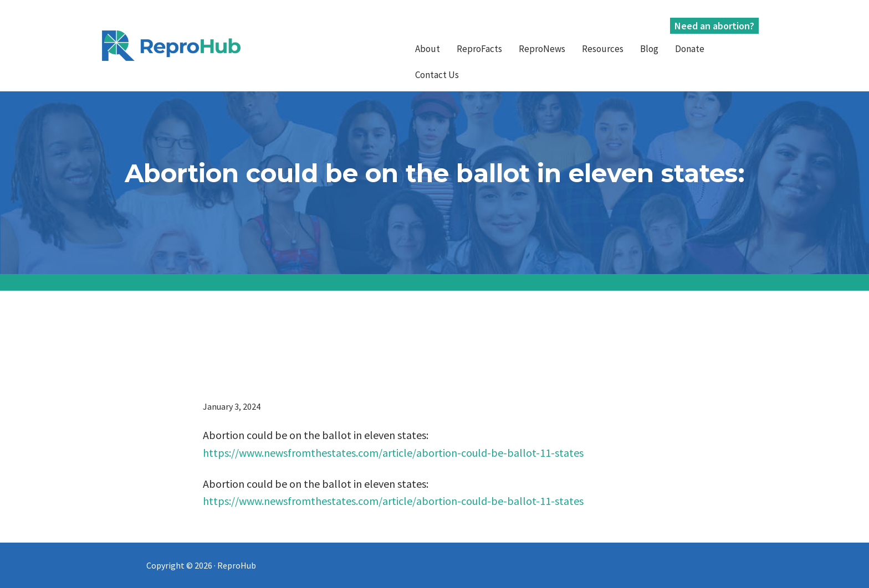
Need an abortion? (714, 25)
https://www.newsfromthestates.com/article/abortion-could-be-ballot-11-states (393, 453)
